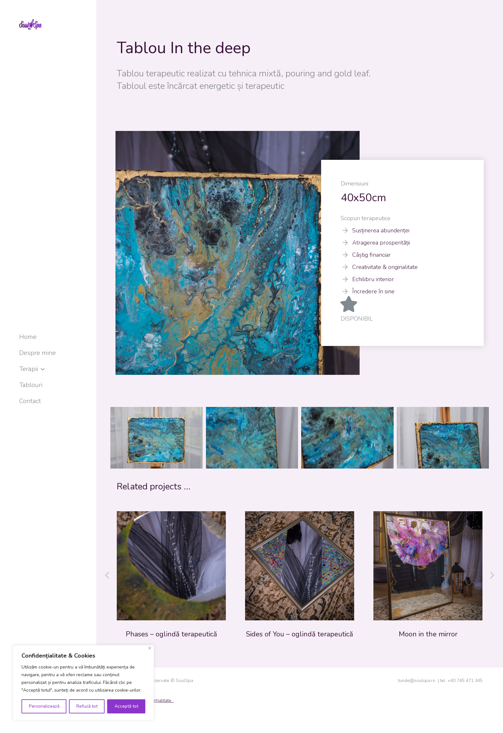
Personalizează (44, 706)
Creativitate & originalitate (385, 267)
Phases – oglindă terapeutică (171, 634)
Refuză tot (87, 706)
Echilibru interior (373, 279)
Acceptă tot (126, 706)
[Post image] (171, 565)
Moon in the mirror (428, 634)
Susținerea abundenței (380, 230)
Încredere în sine (373, 291)
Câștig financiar (371, 255)
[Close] (149, 648)
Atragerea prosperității (381, 242)
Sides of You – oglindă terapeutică (299, 634)
